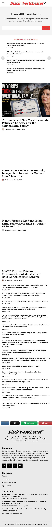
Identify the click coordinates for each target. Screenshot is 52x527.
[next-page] (49, 58)
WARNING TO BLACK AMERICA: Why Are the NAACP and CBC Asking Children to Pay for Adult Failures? (26, 396)
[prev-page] (3, 58)
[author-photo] (3, 129)
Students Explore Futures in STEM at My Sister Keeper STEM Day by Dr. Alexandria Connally (24, 351)
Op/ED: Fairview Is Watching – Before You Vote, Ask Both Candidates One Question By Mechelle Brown (24, 286)
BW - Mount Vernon (8, 513)
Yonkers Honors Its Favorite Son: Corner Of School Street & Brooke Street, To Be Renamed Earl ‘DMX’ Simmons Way (26, 359)
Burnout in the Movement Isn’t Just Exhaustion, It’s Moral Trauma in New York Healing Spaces (25, 381)
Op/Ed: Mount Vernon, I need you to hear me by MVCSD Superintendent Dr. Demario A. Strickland (24, 308)
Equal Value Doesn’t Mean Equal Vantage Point (20, 366)
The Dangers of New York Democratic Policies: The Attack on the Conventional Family (25, 44)
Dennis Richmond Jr (11, 230)
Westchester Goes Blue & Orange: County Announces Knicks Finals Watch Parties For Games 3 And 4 (23, 294)
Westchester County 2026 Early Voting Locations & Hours (25, 301)
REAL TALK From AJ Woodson (11, 506)
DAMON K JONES (10, 129)
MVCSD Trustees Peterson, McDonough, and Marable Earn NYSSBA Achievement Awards (25, 69)
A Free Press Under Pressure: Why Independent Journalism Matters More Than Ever (25, 53)
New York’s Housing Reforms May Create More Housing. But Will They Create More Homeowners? (25, 389)
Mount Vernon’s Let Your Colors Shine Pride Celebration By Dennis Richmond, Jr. (26, 61)
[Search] (46, 28)
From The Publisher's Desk (10, 498)
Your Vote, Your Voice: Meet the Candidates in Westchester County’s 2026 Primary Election (25, 326)
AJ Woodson (8, 180)
